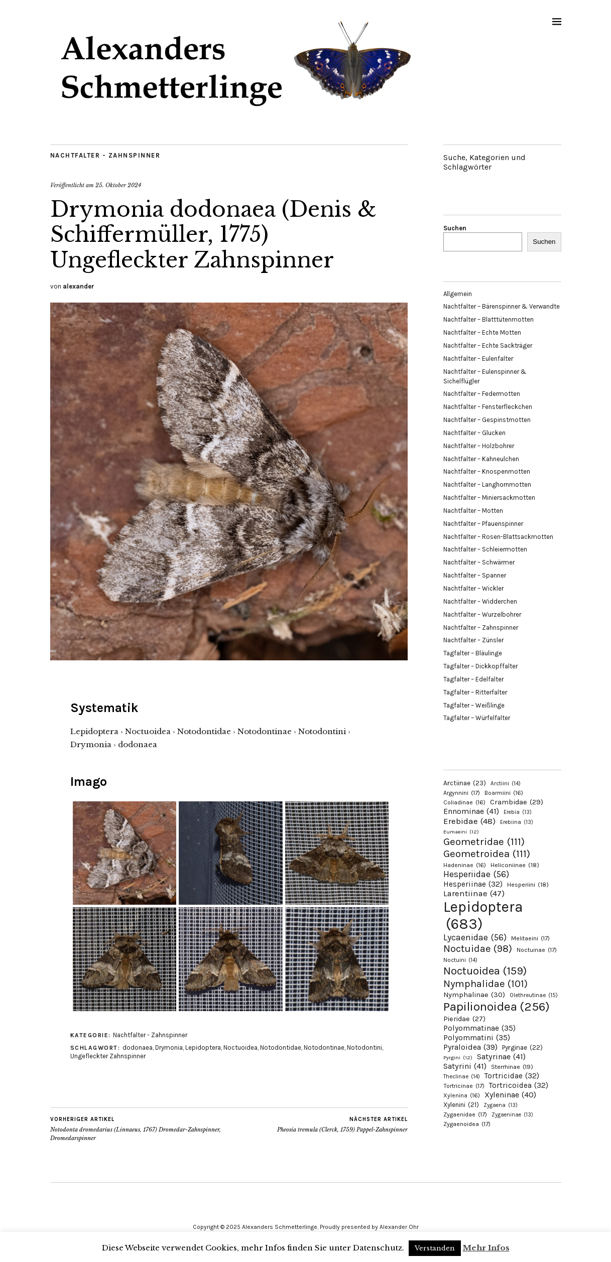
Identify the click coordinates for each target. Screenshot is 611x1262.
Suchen (454, 228)
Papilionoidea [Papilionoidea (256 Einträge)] (496, 1006)
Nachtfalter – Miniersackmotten (489, 497)
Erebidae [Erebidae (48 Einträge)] (469, 821)
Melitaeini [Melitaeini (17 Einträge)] (530, 938)
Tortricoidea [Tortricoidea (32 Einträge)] (518, 1085)
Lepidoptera (203, 1047)
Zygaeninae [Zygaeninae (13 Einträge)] (512, 1114)
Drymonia (169, 1047)
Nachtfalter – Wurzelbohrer (482, 614)
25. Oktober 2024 (118, 185)
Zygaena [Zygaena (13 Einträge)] (500, 1105)
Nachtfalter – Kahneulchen (481, 459)
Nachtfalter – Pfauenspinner (483, 523)
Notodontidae (280, 1047)
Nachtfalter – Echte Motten (482, 332)
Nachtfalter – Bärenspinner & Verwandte (501, 306)
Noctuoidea (240, 1047)
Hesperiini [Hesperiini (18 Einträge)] (528, 884)
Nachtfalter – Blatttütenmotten (488, 319)
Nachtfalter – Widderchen (480, 601)
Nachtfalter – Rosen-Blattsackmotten (498, 536)
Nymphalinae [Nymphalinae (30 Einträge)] (474, 994)
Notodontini (364, 1047)
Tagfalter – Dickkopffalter (480, 666)
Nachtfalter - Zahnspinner (105, 155)
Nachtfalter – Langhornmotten (487, 484)
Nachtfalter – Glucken (474, 433)
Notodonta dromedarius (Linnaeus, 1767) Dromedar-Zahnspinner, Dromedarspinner (139, 1128)
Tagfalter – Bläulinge (472, 653)
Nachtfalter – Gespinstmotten (487, 420)
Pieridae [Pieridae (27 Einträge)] (464, 1019)
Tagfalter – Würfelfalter (476, 718)
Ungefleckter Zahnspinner (108, 1056)
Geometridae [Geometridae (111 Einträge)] (484, 841)
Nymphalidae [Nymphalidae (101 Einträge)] (485, 983)
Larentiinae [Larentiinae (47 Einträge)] (474, 893)
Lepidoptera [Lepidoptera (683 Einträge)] (483, 915)
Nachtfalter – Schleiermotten (485, 549)
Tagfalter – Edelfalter (473, 679)
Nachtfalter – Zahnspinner (480, 627)
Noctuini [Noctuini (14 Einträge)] (460, 960)
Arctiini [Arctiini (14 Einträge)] (506, 783)
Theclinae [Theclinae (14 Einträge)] (461, 1076)
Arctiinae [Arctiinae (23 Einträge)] (464, 783)
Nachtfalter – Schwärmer (479, 562)
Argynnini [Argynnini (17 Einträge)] (461, 792)
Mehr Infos (486, 1247)
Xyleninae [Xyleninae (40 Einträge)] (510, 1094)
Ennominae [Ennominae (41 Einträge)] (471, 811)
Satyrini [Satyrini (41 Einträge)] (464, 1066)
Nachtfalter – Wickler (473, 588)
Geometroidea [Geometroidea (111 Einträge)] (486, 854)
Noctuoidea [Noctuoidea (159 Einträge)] (485, 970)
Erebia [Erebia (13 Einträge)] (518, 812)
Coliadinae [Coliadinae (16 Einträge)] (464, 802)
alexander (78, 286)
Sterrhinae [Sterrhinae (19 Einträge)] (512, 1066)
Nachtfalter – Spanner (474, 575)
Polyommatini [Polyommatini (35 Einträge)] (476, 1037)
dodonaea (138, 1047)
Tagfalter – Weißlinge (474, 705)
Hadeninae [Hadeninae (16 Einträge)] (464, 865)
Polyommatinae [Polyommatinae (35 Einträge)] (479, 1028)
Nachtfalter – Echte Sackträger (487, 345)
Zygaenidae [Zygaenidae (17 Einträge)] (465, 1114)
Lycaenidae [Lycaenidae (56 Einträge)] (475, 937)
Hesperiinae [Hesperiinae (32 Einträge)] (473, 884)
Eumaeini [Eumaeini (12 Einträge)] (461, 831)
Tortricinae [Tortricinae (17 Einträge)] (463, 1085)
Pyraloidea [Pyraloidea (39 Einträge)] (470, 1047)
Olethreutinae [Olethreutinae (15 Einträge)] (534, 995)
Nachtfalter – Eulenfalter (478, 358)
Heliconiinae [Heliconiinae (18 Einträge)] (515, 865)
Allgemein (457, 294)
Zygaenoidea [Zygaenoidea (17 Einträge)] (467, 1124)
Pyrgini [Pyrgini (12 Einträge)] (457, 1057)
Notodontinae (324, 1047)
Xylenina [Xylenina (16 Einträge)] (461, 1095)
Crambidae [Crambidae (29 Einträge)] (516, 802)
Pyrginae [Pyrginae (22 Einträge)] (522, 1047)
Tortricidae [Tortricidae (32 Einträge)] (511, 1075)
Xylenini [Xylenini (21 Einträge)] (461, 1104)
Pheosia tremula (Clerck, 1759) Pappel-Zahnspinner (342, 1124)
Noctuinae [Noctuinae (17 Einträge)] (537, 949)
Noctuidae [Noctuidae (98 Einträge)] (477, 948)
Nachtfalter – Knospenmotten (486, 471)
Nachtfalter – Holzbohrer (478, 446)
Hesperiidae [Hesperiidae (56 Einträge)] (476, 874)
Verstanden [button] (435, 1248)
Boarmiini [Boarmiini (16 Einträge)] (503, 792)
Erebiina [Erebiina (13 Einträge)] (516, 822)
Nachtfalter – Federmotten (481, 393)
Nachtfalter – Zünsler (473, 640)
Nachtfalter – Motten (473, 510)
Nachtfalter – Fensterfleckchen (487, 406)
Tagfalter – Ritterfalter (475, 692)
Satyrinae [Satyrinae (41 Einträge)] (501, 1056)
